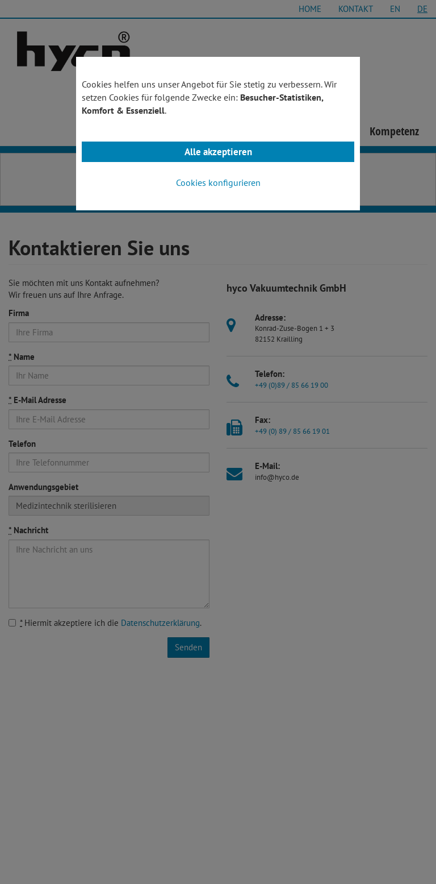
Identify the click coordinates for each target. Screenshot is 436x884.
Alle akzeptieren (218, 152)
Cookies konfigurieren (218, 182)
